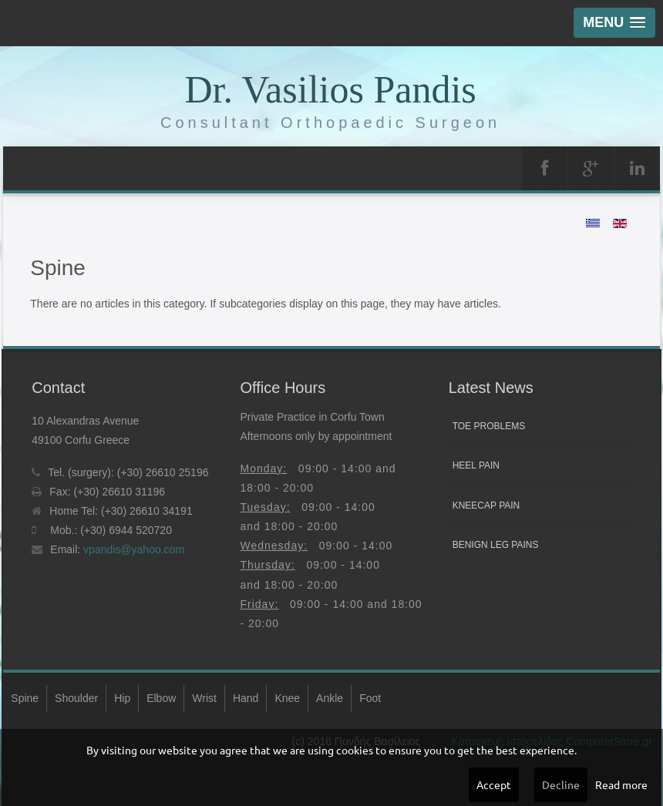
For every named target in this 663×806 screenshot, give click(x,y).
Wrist (204, 698)
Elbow (161, 698)
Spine (25, 698)
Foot (370, 698)
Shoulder (76, 698)
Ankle (329, 698)
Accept (493, 784)
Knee (287, 698)
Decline (561, 784)
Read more (621, 784)
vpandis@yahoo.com (133, 549)
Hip (122, 698)
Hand (245, 698)
